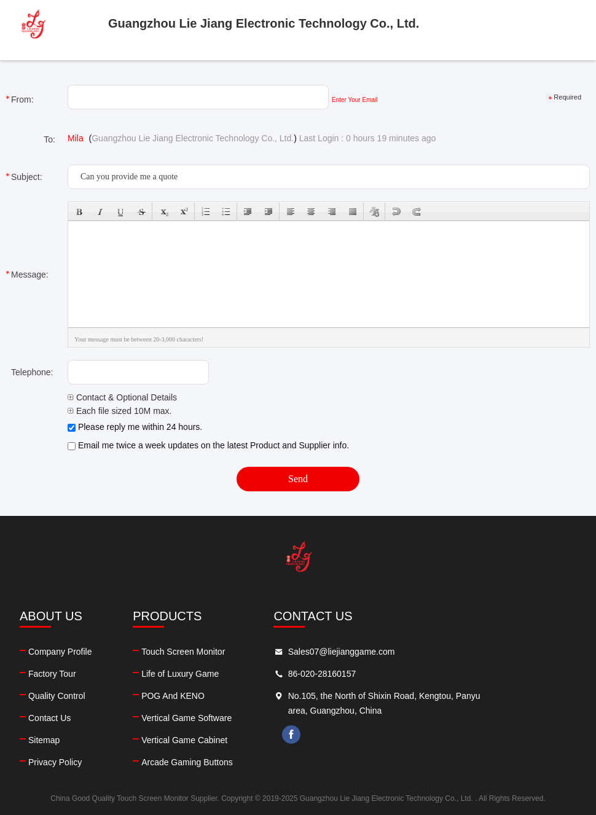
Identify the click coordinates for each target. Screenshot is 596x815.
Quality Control (56, 696)
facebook (386, 734)
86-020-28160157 (417, 674)
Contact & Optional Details (122, 397)
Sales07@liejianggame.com (436, 652)
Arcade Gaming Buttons (234, 762)
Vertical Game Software (234, 718)
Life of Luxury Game (227, 674)
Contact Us (49, 718)
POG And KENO (220, 696)
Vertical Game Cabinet (232, 740)
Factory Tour (52, 674)
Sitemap (44, 740)
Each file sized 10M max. (120, 411)
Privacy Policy (55, 762)
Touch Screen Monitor (230, 652)
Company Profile (60, 652)
